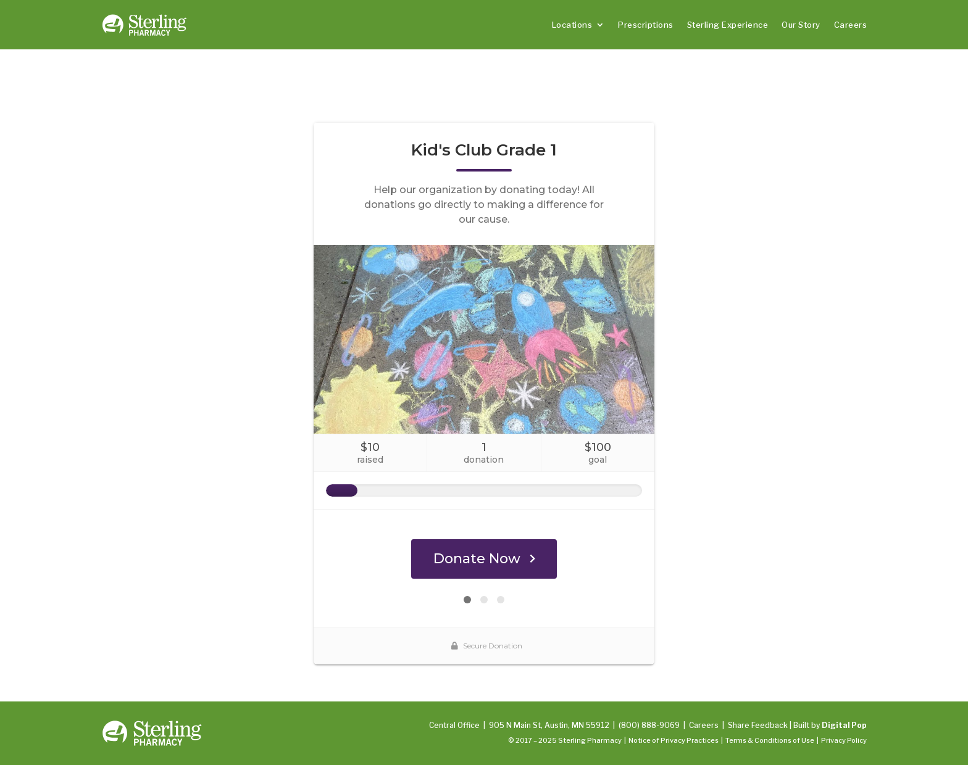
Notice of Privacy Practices (673, 740)
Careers (850, 25)
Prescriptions (646, 25)
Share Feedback (758, 725)
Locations (572, 25)
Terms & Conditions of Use (769, 740)
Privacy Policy (844, 740)
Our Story (801, 25)
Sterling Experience (728, 25)
